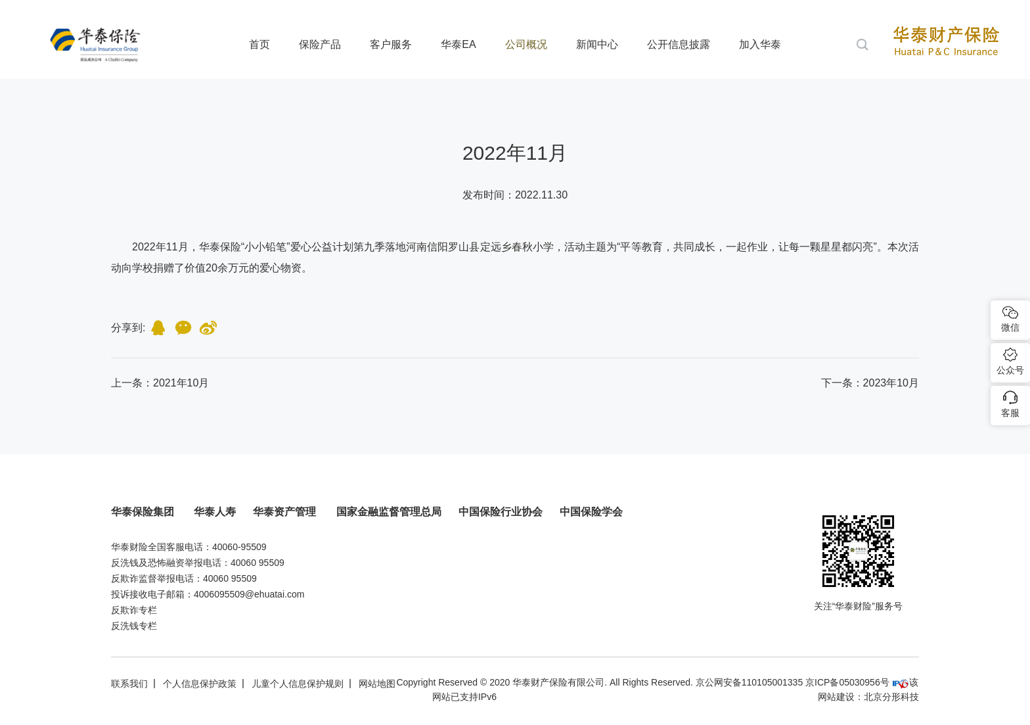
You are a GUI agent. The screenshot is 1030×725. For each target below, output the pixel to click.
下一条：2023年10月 (870, 382)
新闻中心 (597, 44)
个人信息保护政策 (199, 683)
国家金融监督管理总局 (388, 511)
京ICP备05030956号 (847, 682)
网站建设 (836, 696)
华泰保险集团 (144, 511)
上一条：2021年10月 (160, 382)
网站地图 (377, 683)
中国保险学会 (591, 511)
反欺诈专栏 (134, 610)
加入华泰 (760, 44)
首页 (259, 44)
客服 (1010, 413)
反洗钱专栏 (134, 625)
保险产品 (320, 44)
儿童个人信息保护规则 (298, 683)
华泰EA (458, 44)
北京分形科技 (891, 696)
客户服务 (391, 44)
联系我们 (129, 683)
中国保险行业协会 (501, 511)
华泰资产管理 (286, 511)
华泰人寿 (215, 511)
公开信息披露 (678, 44)
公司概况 (526, 44)
